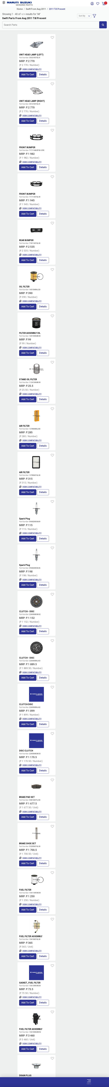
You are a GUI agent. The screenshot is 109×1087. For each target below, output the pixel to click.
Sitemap (54, 1071)
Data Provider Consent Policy (54, 1064)
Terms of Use (54, 1060)
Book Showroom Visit (79, 998)
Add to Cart (27, 74)
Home (20, 9)
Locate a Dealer (53, 998)
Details (43, 74)
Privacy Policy (54, 1067)
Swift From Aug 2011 (36, 9)
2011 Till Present (57, 9)
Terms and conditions (80, 988)
